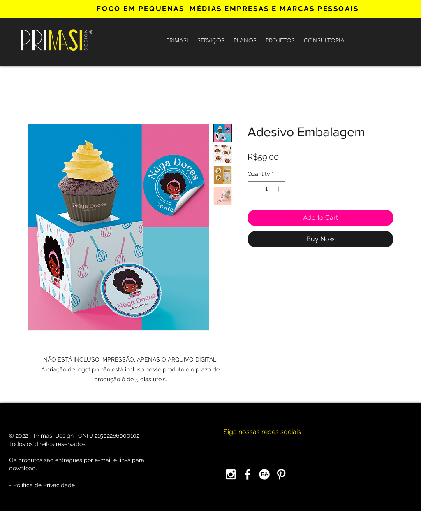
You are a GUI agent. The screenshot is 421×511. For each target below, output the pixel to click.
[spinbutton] (266, 189)
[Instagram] (231, 474)
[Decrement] (254, 189)
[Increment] (279, 189)
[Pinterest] (281, 474)
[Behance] (264, 474)
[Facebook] (247, 474)
